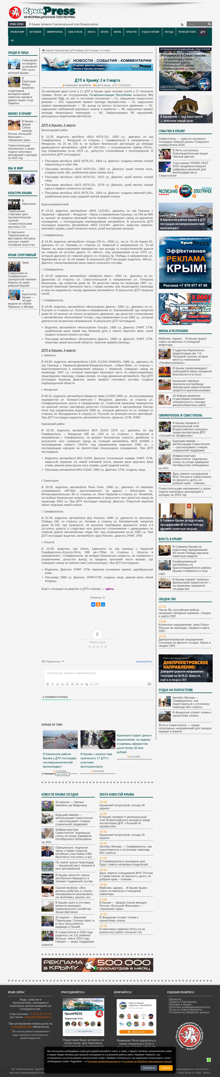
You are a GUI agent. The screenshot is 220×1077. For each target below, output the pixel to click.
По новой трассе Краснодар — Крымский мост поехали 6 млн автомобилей (75, 865)
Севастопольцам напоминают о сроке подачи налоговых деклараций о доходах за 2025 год (22, 152)
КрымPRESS (85, 85)
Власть (92, 31)
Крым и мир (17, 31)
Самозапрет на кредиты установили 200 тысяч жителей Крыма (23, 66)
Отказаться (149, 1068)
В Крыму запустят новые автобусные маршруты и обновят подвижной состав (73, 878)
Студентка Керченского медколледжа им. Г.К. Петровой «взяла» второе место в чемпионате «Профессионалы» (183, 356)
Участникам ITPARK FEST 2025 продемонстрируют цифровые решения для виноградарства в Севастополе (183, 169)
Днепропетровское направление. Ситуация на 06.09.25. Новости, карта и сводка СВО (182, 675)
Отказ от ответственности (185, 1009)
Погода (169, 31)
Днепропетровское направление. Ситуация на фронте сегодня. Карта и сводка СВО (185, 642)
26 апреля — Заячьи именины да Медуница (71, 803)
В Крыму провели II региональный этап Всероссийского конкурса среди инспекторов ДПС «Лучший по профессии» (125, 821)
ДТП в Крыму (77, 50)
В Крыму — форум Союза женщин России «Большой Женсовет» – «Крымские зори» (123, 906)
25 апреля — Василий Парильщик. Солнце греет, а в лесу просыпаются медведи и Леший (74, 922)
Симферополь (55, 31)
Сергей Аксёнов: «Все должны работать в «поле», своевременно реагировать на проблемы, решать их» (74, 892)
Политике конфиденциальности (104, 1061)
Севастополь (75, 31)
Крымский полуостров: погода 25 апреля (122, 836)
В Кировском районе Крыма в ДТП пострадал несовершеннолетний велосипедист (182, 223)
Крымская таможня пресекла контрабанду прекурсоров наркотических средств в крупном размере (192, 385)
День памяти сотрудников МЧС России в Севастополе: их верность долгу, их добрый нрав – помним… (126, 876)
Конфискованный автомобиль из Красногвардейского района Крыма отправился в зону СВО (185, 568)
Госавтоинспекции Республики (110, 95)
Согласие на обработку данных (189, 1012)
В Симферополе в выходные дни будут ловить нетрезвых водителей (124, 863)
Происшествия (187, 31)
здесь (109, 588)
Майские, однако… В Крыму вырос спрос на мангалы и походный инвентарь (124, 891)
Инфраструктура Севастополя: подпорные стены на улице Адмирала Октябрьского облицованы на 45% (66, 836)
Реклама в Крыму (180, 1004)
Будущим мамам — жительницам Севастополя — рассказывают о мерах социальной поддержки (74, 819)
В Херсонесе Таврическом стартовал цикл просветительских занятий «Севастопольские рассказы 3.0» (22, 213)
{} (91, 684)
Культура (131, 31)
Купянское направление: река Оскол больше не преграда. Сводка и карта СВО (184, 628)
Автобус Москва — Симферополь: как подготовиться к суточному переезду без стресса (126, 849)
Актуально (35, 31)
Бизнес (105, 31)
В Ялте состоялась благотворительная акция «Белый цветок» (190, 153)
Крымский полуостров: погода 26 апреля (122, 807)
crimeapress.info (21, 1026)
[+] (96, 684)
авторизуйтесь (144, 661)
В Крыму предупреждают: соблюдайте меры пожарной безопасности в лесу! (192, 371)
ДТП (202, 31)
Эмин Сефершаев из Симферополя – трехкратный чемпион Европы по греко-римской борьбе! (22, 274)
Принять (165, 1068)
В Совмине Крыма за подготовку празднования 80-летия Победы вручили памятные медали (182, 524)
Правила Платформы (183, 1001)
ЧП (12, 40)
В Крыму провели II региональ (48, 24)
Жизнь (117, 31)
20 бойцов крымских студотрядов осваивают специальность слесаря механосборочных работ (189, 400)
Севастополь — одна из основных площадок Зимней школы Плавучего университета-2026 (184, 142)
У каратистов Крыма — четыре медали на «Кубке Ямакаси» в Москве (22, 299)
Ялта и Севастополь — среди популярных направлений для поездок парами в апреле (185, 728)
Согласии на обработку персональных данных (147, 1061)
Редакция (175, 999)
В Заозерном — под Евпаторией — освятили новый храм (181, 118)
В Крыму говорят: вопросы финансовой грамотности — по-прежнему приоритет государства (192, 584)
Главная (47, 50)
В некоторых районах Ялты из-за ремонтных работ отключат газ (122, 930)
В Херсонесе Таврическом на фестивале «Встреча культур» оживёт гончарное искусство (21, 238)
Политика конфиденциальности (189, 1007)
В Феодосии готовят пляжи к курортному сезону (119, 919)
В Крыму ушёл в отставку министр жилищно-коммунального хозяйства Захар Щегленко (73, 907)
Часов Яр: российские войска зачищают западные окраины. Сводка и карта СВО (185, 613)
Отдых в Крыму (151, 31)
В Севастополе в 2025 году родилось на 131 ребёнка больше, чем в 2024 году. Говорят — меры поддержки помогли (67, 938)
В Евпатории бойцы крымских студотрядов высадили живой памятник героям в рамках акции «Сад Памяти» (22, 91)
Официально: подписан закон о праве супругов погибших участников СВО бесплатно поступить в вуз (73, 852)
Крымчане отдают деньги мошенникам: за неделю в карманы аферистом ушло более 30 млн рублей (134, 744)
